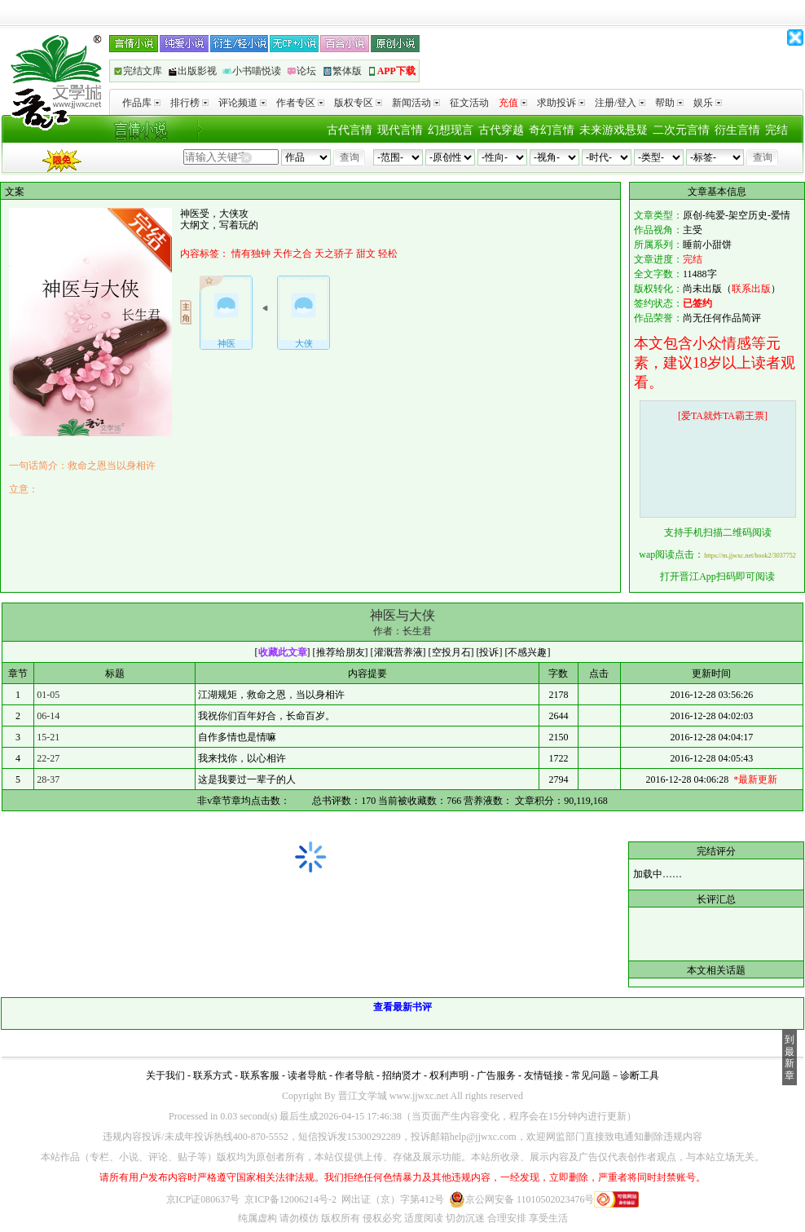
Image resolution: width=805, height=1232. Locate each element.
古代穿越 (501, 130)
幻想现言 (450, 130)
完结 (776, 130)
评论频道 (242, 102)
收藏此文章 (282, 652)
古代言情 (349, 130)
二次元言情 (681, 130)
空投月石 (451, 652)
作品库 (141, 102)
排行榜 (189, 102)
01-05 (48, 694)
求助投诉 (561, 102)
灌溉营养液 (398, 652)
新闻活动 (416, 102)
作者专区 (300, 102)
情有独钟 (251, 253)
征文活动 (469, 102)
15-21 (48, 737)
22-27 (48, 758)
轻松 (388, 253)
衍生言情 (737, 130)
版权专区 (358, 102)
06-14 (48, 716)
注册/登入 (620, 102)
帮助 (669, 102)
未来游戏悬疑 (613, 130)
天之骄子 (334, 253)
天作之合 (292, 253)
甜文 (366, 253)
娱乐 (707, 102)
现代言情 (400, 130)
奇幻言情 (551, 130)
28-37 (48, 779)
